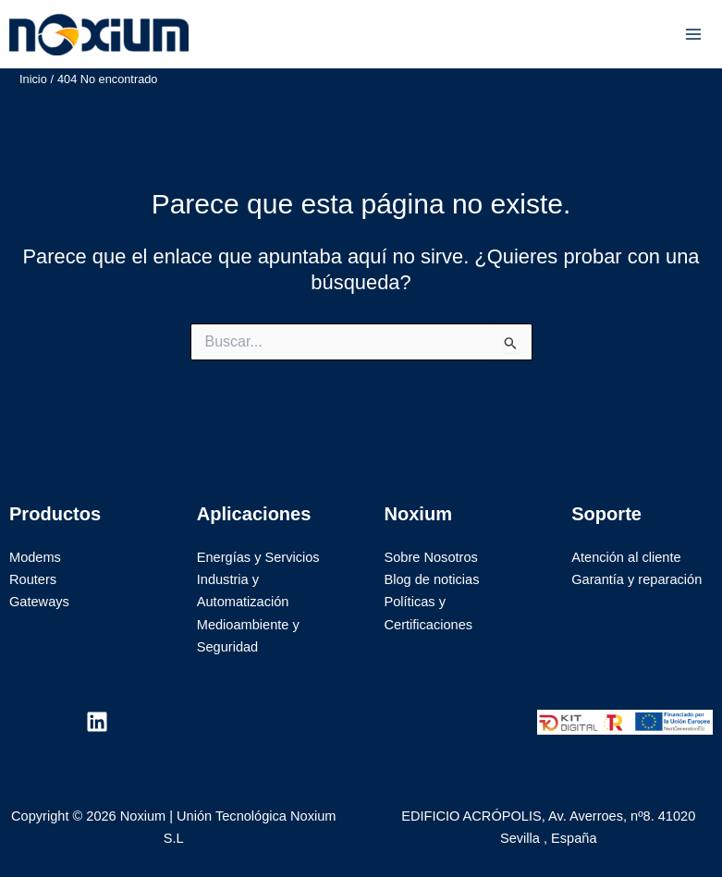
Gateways (39, 601)
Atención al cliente (625, 557)
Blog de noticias (432, 579)
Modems (35, 557)
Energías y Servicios (258, 557)
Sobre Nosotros (431, 557)
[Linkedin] (97, 722)
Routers (32, 579)
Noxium (242, 34)
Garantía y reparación (636, 579)
